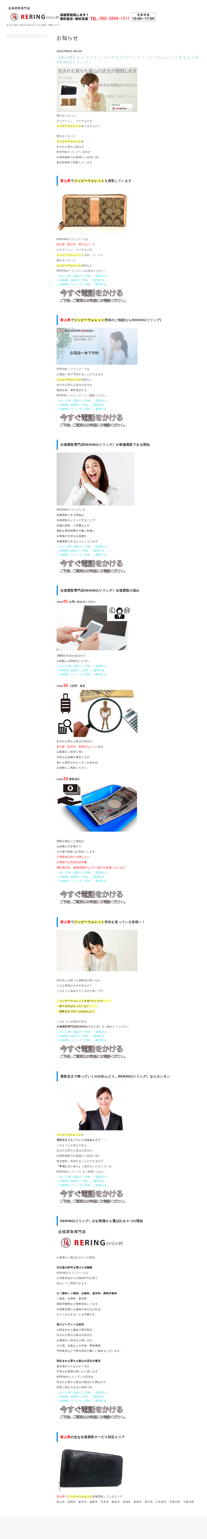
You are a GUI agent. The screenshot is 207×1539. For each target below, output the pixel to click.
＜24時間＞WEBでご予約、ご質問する (81, 280)
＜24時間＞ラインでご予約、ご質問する (82, 284)
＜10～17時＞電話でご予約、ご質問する (82, 276)
